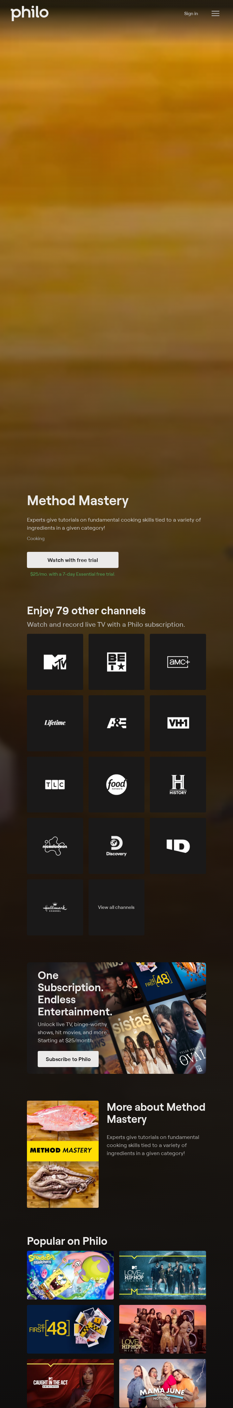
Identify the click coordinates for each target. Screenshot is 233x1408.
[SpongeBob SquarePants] (70, 1275)
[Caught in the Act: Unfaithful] (70, 1383)
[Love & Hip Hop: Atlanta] (162, 1275)
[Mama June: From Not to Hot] (162, 1383)
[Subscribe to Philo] (116, 1018)
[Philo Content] (215, 13)
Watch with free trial (72, 560)
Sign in (191, 13)
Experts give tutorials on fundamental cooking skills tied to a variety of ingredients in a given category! (114, 523)
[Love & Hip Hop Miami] (162, 1329)
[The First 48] (70, 1329)
